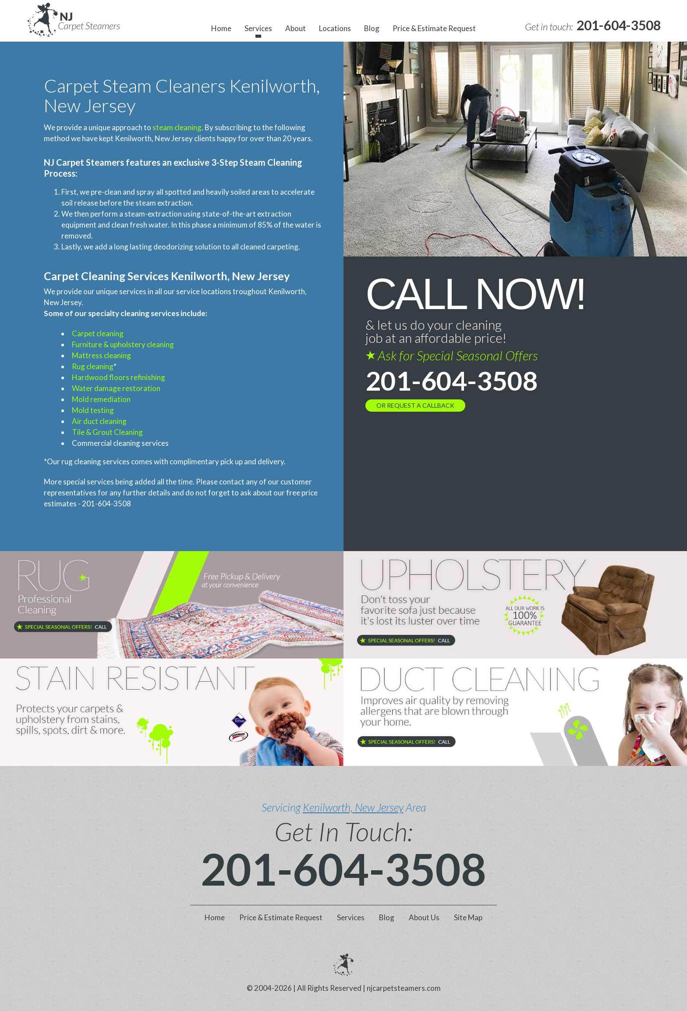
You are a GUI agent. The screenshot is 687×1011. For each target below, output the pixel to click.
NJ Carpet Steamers (84, 162)
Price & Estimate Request (434, 28)
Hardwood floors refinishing (118, 377)
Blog (371, 28)
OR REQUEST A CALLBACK (415, 405)
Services (258, 28)
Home (221, 28)
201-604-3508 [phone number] (451, 380)
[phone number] (619, 25)
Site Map (468, 917)
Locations (335, 28)
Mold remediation (101, 399)
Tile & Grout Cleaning (107, 432)
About (295, 28)
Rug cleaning (92, 366)
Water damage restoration (116, 388)
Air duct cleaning (99, 421)
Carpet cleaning (98, 333)
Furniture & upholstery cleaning (123, 344)
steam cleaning (177, 127)
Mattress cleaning (101, 355)
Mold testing (93, 410)
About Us (424, 917)
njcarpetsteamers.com (404, 988)
